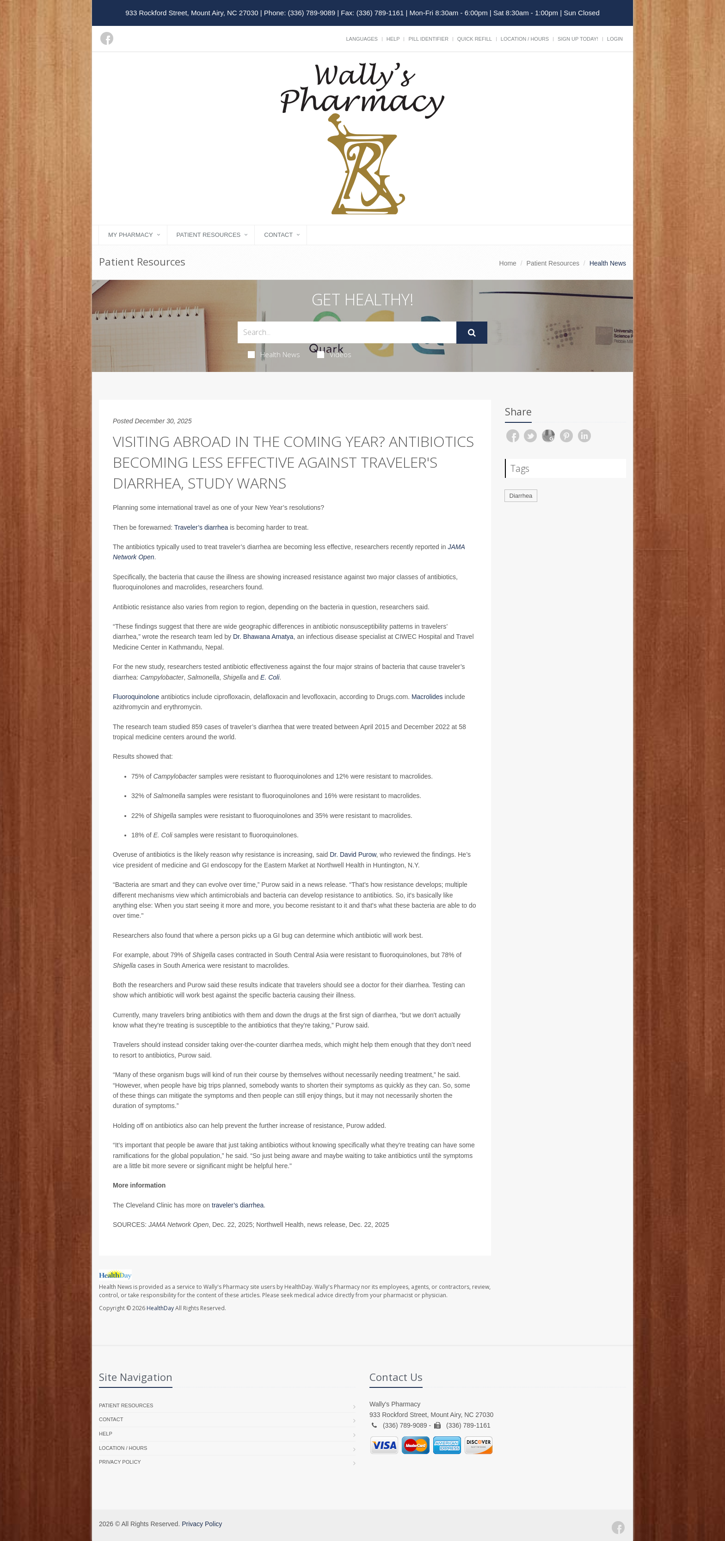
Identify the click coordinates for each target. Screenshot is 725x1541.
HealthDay (160, 1308)
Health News (274, 354)
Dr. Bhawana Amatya (263, 636)
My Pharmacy (130, 234)
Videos (334, 354)
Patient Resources (209, 234)
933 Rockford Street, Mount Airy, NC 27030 (191, 13)
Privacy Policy (120, 1462)
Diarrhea (521, 495)
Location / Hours (525, 39)
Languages (361, 39)
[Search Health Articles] (347, 332)
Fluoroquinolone (136, 696)
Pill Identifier (428, 39)
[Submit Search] (471, 333)
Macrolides (427, 696)
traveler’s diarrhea (238, 1205)
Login (615, 39)
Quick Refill (474, 39)
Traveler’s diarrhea (201, 527)
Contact (278, 234)
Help (393, 39)
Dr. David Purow (353, 854)
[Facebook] (106, 38)
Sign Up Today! (578, 39)
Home (507, 263)
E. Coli (269, 677)
